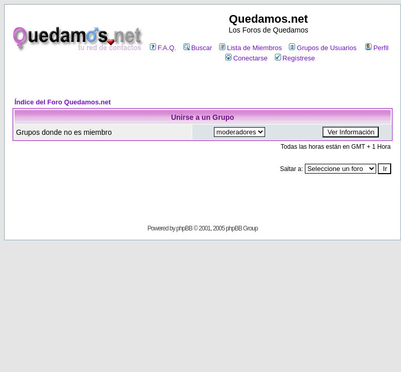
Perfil (377, 48)
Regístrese (295, 58)
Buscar (197, 48)
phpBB (184, 228)
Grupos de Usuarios (323, 48)
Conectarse (246, 58)
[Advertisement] (202, 81)
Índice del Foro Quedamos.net (62, 102)
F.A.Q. (163, 48)
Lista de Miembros (250, 48)
